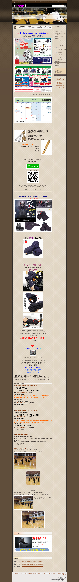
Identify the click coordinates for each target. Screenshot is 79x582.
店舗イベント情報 (59, 31)
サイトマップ (64, 4)
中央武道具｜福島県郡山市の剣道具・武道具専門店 (20, 5)
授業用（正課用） (61, 47)
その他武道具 (60, 59)
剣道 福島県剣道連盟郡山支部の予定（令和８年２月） (32, 563)
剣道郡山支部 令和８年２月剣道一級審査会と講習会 (32, 566)
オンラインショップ (60, 28)
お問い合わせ (58, 65)
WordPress (64, 580)
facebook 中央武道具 (60, 77)
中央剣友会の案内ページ (20, 448)
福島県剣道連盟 (59, 83)
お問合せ (59, 4)
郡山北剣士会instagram (60, 85)
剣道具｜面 (60, 52)
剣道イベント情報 (59, 36)
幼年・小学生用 (60, 45)
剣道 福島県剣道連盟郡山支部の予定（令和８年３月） (27, 410)
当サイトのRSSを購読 (60, 87)
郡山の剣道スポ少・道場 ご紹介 (61, 34)
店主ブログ (58, 63)
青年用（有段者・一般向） (62, 50)
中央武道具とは (59, 26)
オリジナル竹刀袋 (61, 40)
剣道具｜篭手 (60, 57)
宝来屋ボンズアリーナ (22, 392)
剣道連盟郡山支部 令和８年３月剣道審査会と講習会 (32, 564)
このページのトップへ (49, 568)
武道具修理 (58, 61)
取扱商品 (58, 38)
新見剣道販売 (58, 82)
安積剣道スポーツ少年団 (60, 81)
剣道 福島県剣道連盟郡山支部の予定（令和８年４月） (27, 385)
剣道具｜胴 (60, 54)
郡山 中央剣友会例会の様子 (21, 434)
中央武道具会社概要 (60, 573)
